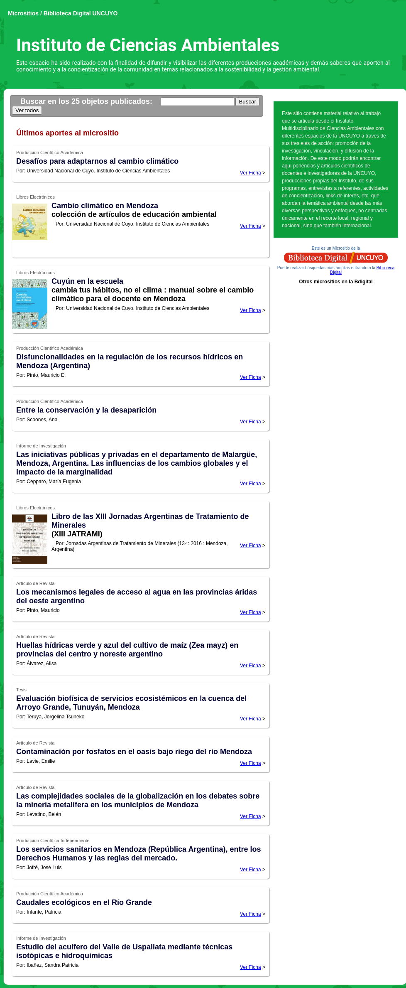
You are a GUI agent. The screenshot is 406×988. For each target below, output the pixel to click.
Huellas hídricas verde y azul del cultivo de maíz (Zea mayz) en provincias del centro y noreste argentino (127, 649)
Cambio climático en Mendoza (104, 206)
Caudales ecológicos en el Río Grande (84, 902)
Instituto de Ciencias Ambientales (147, 45)
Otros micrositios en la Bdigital (335, 282)
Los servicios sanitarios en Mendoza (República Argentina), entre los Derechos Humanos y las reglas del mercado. (138, 853)
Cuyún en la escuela (87, 281)
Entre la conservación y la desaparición (86, 410)
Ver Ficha (250, 173)
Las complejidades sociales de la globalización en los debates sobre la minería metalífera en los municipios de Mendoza (137, 800)
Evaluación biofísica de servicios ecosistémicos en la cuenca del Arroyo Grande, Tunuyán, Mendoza (131, 702)
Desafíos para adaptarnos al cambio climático (97, 161)
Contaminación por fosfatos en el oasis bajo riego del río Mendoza (134, 751)
